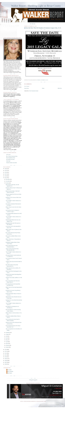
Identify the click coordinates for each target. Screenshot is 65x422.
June (7, 338)
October (7, 183)
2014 (6, 349)
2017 (6, 174)
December (8, 179)
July (7, 336)
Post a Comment (26, 86)
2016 (6, 175)
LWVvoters (8, 154)
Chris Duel (8, 161)
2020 (6, 168)
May (7, 339)
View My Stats (32, 23)
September (8, 332)
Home (43, 88)
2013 (6, 351)
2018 (6, 172)
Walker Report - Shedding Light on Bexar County (36, 5)
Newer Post (26, 88)
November (8, 181)
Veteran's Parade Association (11, 162)
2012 (6, 353)
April (7, 341)
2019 (6, 170)
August (7, 334)
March (7, 343)
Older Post (60, 88)
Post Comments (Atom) (33, 90)
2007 (6, 362)
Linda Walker (9, 369)
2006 (6, 364)
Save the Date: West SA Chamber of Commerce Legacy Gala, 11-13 (43, 28)
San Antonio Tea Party (10, 159)
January (7, 347)
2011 (6, 354)
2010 (6, 356)
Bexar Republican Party (10, 157)
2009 (6, 358)
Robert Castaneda (10, 371)
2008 (6, 360)
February (7, 345)
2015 (6, 177)
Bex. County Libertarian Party (11, 156)
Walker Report (9, 373)
